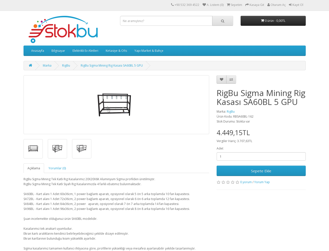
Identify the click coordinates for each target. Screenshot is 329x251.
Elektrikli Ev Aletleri (85, 51)
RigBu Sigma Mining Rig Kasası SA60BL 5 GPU (112, 65)
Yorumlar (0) (57, 168)
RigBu (66, 65)
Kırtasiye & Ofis (116, 51)
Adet (220, 148)
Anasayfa (37, 51)
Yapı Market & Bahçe (148, 51)
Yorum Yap (262, 182)
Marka (47, 65)
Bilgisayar (58, 51)
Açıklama (33, 168)
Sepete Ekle (261, 170)
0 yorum (246, 182)
